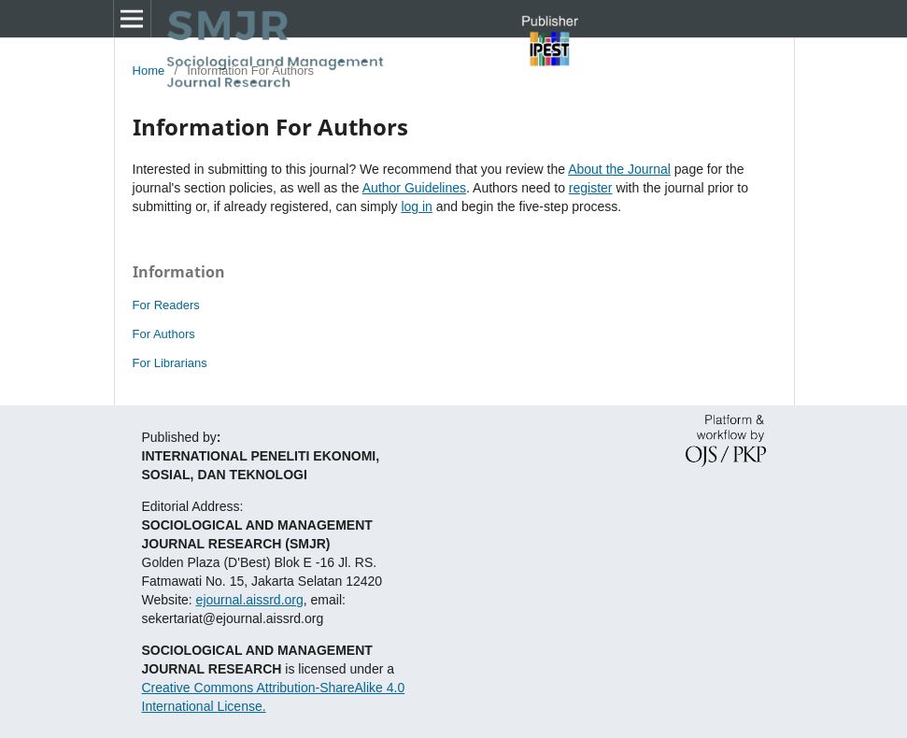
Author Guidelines (414, 187)
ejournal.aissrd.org (250, 599)
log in (416, 206)
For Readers (166, 305)
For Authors (164, 334)
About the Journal (619, 169)
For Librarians (170, 363)
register (591, 187)
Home (149, 71)
